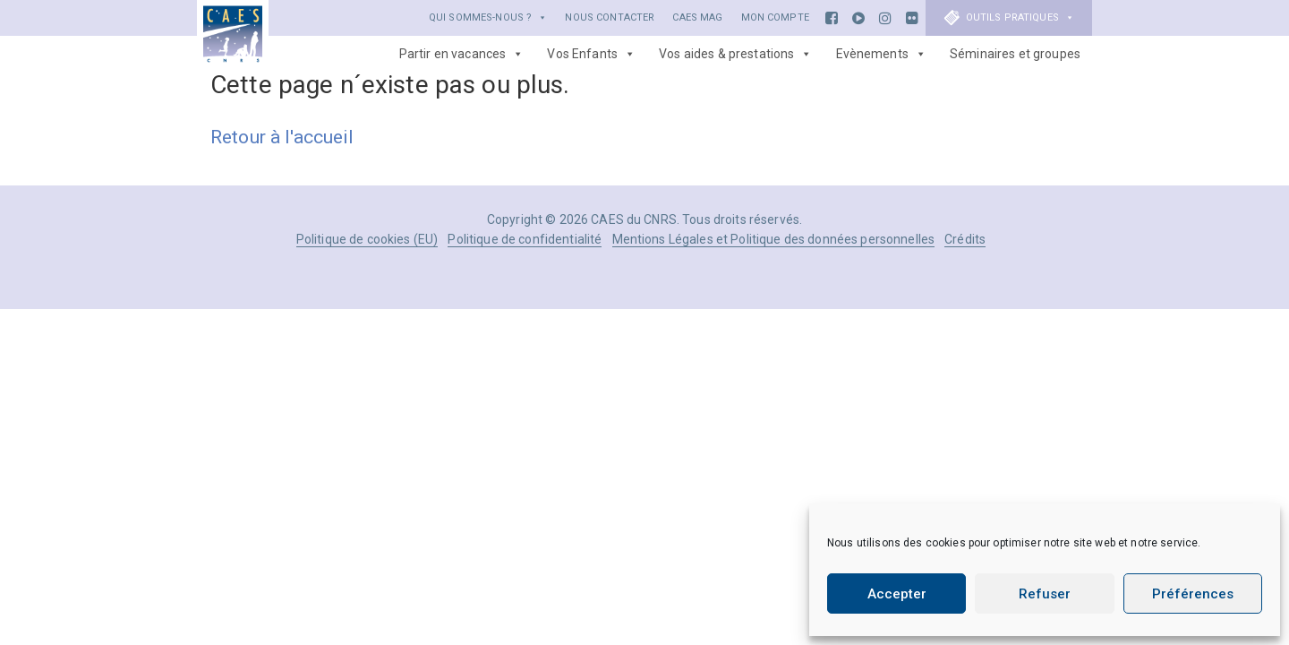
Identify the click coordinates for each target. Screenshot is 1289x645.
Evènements (881, 54)
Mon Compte (775, 17)
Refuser (1045, 594)
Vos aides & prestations (735, 54)
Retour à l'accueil (282, 137)
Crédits (965, 239)
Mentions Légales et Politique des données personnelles (773, 239)
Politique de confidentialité (525, 239)
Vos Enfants (591, 54)
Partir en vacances (462, 54)
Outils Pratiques (1020, 18)
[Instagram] (885, 18)
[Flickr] (912, 18)
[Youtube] (858, 18)
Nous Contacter (609, 17)
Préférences (1193, 594)
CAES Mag (697, 17)
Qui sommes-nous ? (488, 18)
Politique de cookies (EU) (367, 239)
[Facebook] (831, 18)
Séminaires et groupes (1015, 54)
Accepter (896, 594)
